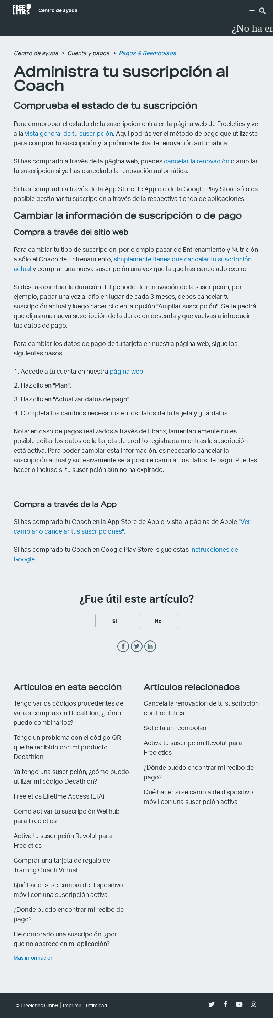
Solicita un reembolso (175, 727)
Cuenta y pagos (88, 53)
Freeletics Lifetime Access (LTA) (59, 796)
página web (126, 371)
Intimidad (96, 1005)
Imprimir (72, 1005)
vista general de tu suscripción (69, 133)
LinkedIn (150, 646)
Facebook (123, 646)
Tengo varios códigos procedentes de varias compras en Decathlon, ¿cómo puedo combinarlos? (68, 712)
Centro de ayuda (57, 10)
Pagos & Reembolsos (147, 53)
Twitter (136, 646)
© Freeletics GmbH (37, 1005)
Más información (34, 957)
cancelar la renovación (196, 161)
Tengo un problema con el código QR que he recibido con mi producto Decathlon (67, 746)
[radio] (114, 621)
